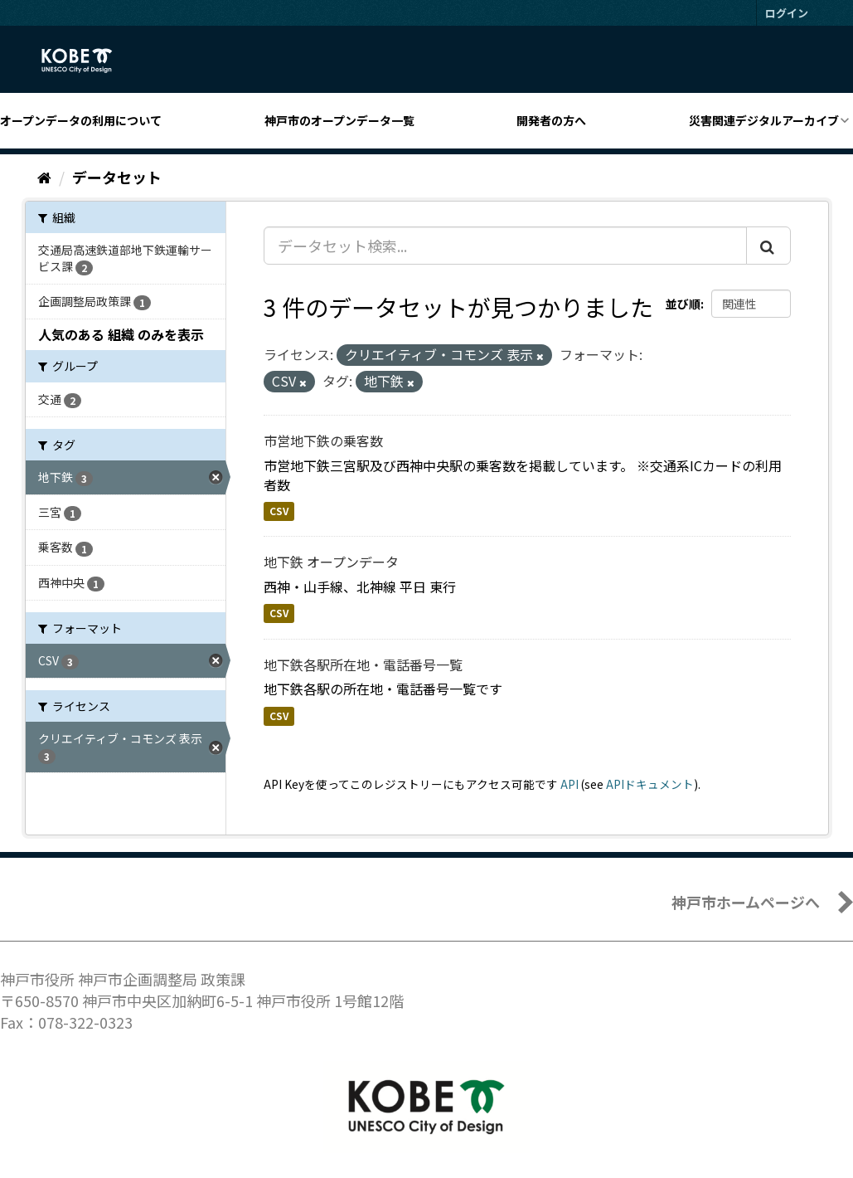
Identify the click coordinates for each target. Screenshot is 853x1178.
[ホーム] (44, 176)
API (569, 784)
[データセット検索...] (505, 245)
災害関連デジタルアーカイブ (764, 120)
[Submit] (768, 245)
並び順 (683, 303)
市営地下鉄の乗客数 (323, 440)
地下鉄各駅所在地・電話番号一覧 (363, 664)
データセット (117, 176)
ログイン (786, 13)
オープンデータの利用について (81, 120)
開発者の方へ (551, 120)
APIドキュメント (650, 784)
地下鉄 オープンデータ (331, 562)
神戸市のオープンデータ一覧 (339, 120)
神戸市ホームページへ (745, 902)
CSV (278, 511)
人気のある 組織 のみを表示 (121, 334)
